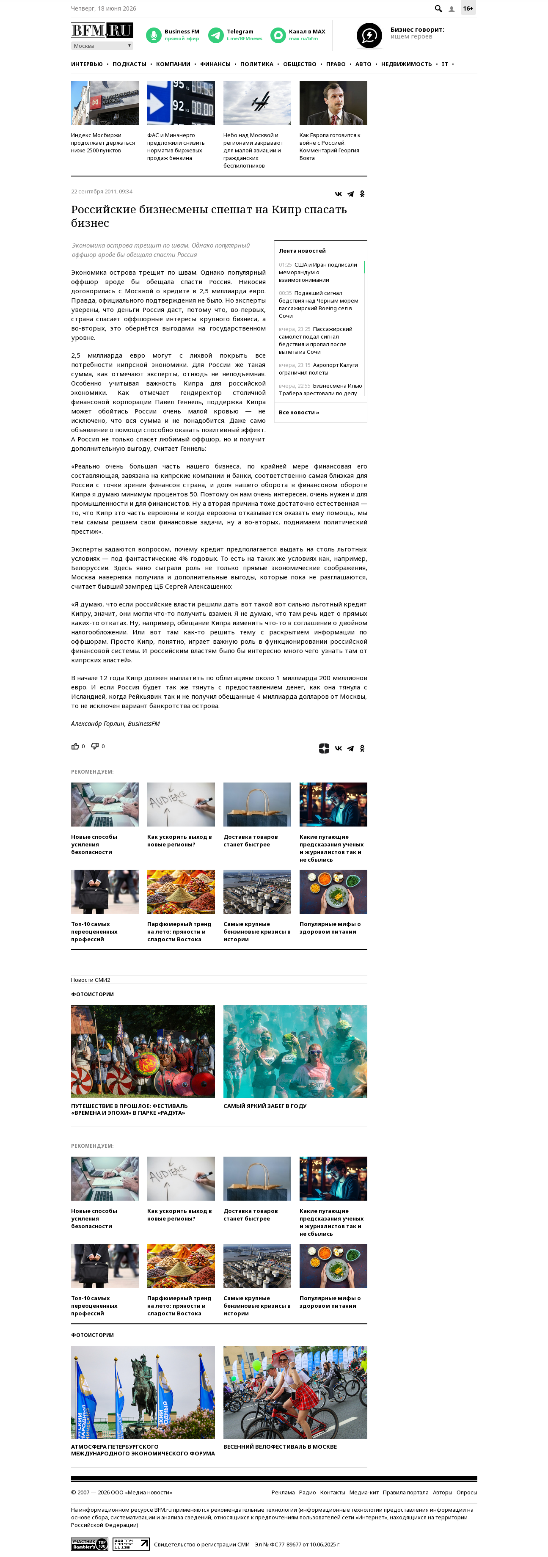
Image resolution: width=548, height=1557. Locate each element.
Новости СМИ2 (90, 980)
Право (336, 64)
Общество (300, 64)
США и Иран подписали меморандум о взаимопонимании (318, 272)
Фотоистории (92, 994)
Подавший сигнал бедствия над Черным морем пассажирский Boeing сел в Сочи (318, 304)
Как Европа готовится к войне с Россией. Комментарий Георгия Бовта (330, 146)
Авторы (442, 1492)
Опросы (467, 1492)
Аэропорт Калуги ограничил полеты (318, 368)
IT (445, 64)
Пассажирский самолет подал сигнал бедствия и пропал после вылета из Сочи (315, 340)
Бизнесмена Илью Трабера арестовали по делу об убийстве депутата (320, 393)
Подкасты (129, 64)
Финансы (215, 64)
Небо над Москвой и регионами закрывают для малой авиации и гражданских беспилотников (253, 150)
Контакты (332, 1492)
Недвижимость (406, 64)
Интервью (87, 64)
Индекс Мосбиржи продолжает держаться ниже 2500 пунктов (103, 142)
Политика (256, 64)
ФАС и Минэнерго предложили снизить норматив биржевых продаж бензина (176, 146)
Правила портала (406, 1492)
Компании (173, 64)
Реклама (283, 1492)
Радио (307, 1492)
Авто (363, 64)
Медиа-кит (364, 1492)
